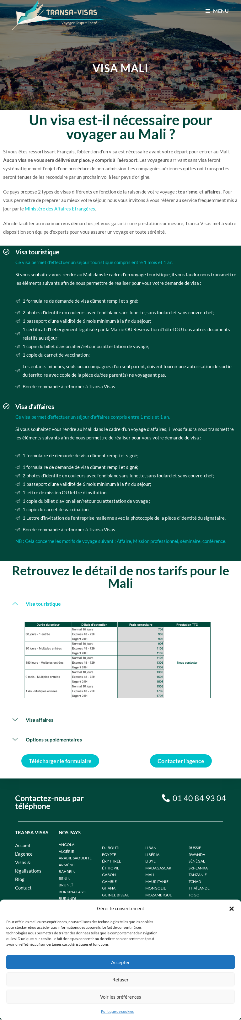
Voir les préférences (120, 997)
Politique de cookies (117, 1011)
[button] (231, 909)
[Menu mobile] (217, 11)
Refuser (120, 979)
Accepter (120, 962)
